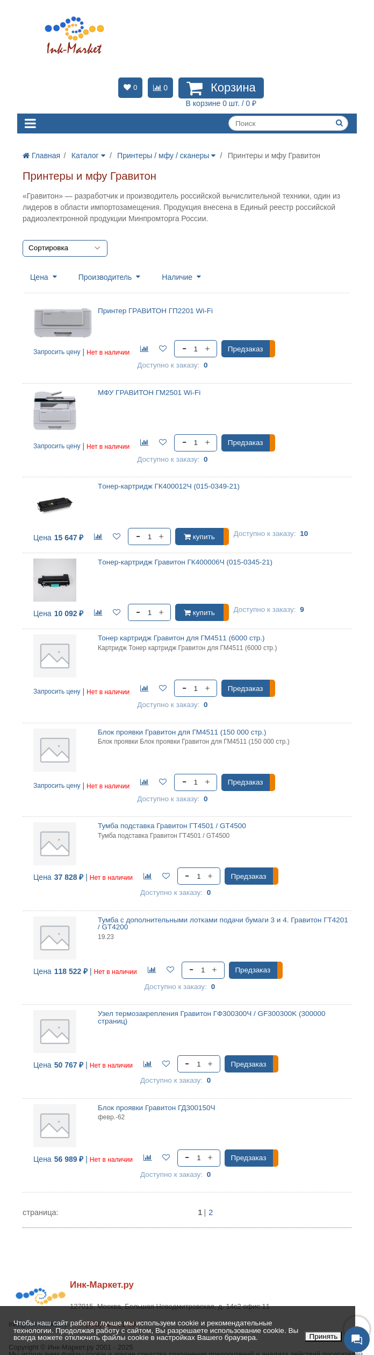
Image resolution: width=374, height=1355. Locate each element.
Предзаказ (245, 349)
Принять (323, 1336)
